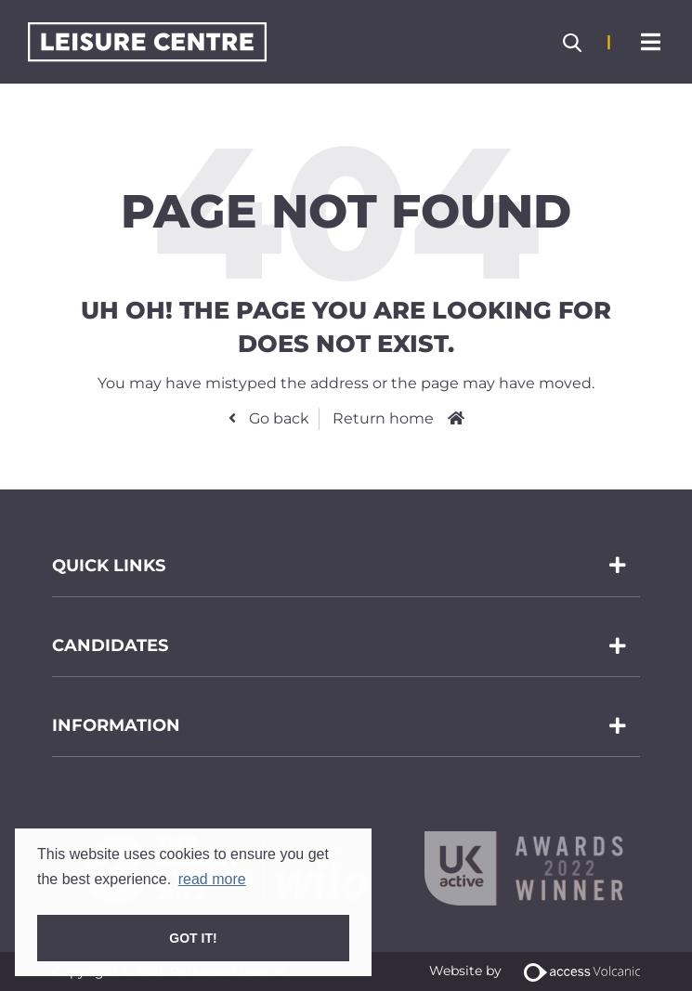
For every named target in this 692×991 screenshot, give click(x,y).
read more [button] (212, 879)
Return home (383, 418)
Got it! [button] (192, 938)
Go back (277, 418)
